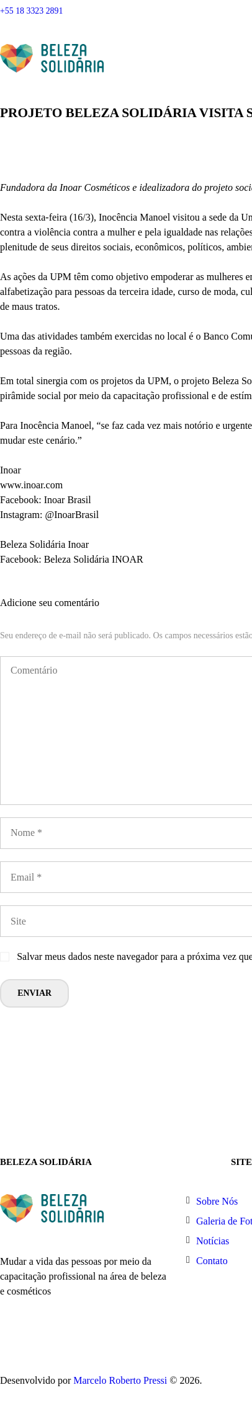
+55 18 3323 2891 (31, 10)
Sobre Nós (217, 1201)
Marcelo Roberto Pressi (120, 1380)
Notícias (212, 1241)
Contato (212, 1260)
